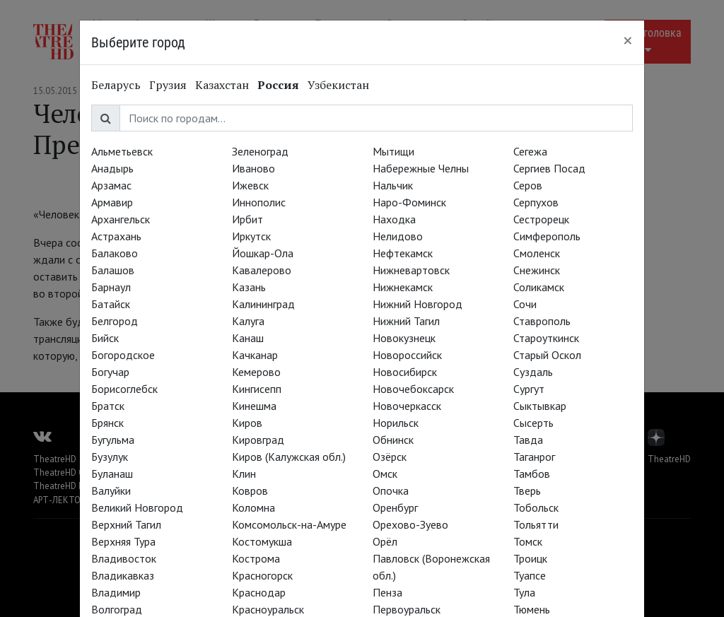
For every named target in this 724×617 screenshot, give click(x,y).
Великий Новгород (137, 507)
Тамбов (531, 473)
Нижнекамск (403, 287)
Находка (394, 219)
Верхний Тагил (126, 524)
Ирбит (247, 219)
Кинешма (254, 406)
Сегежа (530, 151)
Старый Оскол (547, 355)
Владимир (116, 592)
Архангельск (120, 219)
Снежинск (536, 270)
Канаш (248, 338)
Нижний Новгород (417, 304)
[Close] (628, 40)
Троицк (530, 558)
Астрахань (116, 236)
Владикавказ (122, 575)
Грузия (168, 85)
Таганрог (534, 456)
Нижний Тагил (406, 321)
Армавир (112, 202)
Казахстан (222, 85)
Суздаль (533, 372)
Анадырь (112, 168)
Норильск (396, 423)
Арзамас (111, 185)
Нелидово (398, 236)
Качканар (255, 355)
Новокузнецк (404, 338)
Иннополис (259, 202)
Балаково (114, 253)
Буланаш (112, 473)
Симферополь (546, 236)
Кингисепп (256, 389)
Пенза (387, 592)
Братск (107, 406)
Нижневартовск (411, 270)
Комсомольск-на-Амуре (289, 524)
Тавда (528, 440)
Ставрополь (542, 321)
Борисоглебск (124, 389)
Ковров (250, 490)
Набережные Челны (421, 168)
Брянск (107, 423)
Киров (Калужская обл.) (289, 456)
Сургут (528, 389)
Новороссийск (407, 355)
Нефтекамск (403, 253)
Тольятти (536, 524)
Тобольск (536, 507)
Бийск (105, 338)
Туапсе (529, 575)
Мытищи (393, 151)
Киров (247, 423)
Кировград (258, 440)
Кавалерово (261, 270)
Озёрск (390, 456)
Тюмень (531, 609)
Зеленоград (260, 151)
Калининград (263, 304)
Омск (385, 473)
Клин (244, 473)
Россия (278, 85)
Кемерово (256, 372)
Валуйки (111, 490)
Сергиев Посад (549, 168)
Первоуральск (406, 609)
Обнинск (393, 440)
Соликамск (538, 287)
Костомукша (262, 541)
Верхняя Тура (123, 541)
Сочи (525, 304)
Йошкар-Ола (262, 253)
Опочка (391, 490)
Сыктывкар (539, 406)
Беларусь (116, 85)
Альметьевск (122, 151)
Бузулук (109, 456)
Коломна (253, 507)
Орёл (385, 541)
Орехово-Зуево (410, 524)
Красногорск (262, 575)
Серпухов (536, 202)
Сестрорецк (541, 219)
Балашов (112, 270)
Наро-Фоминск (409, 202)
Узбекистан (338, 85)
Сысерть (533, 423)
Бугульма (112, 440)
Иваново (253, 168)
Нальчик (393, 185)
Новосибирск (405, 372)
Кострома (256, 558)
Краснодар (259, 592)
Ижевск (250, 185)
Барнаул (111, 287)
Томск (527, 541)
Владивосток (123, 558)
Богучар (110, 372)
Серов (527, 185)
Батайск (110, 304)
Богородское (123, 355)
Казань (249, 287)
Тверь (527, 490)
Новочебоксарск (413, 389)
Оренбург (395, 507)
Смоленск (536, 253)
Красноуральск (268, 609)
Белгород (114, 321)
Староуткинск (546, 338)
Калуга (248, 321)
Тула (524, 592)
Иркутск (251, 236)
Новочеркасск (407, 406)
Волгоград (116, 609)
